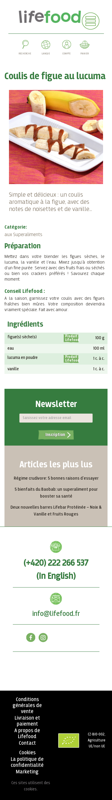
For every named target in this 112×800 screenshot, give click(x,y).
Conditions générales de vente (27, 705)
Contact (27, 743)
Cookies (27, 752)
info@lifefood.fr (56, 614)
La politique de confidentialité (27, 762)
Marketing (27, 772)
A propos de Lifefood (27, 733)
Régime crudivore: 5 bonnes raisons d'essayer (56, 478)
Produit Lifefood (72, 338)
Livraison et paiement (27, 721)
